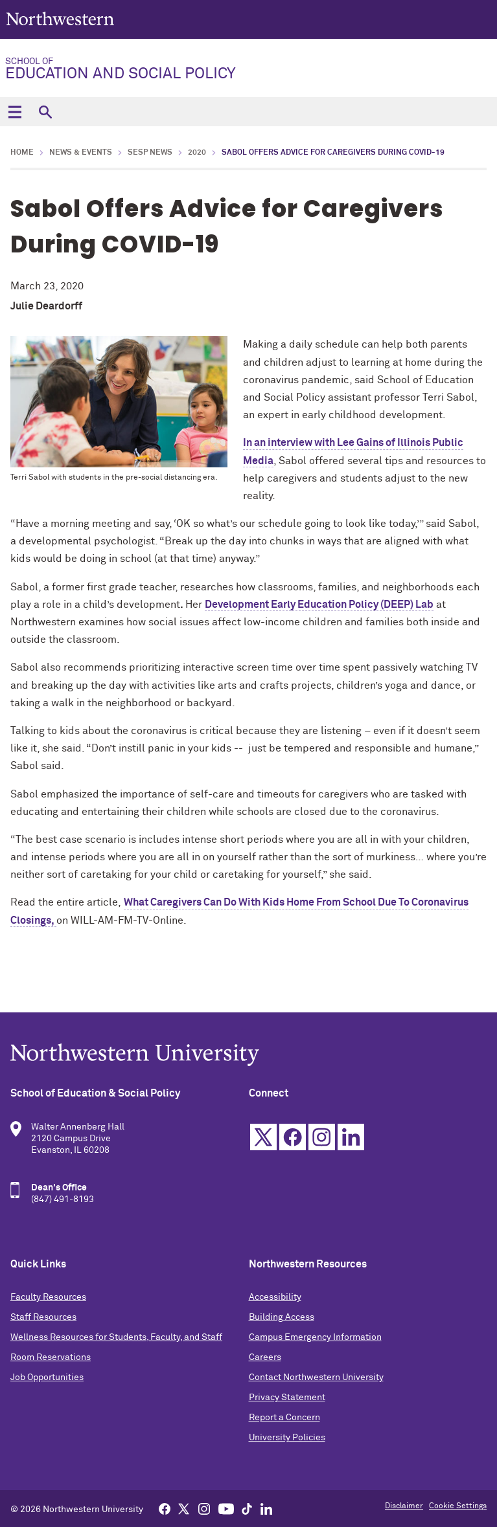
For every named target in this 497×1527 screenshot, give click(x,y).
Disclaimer (404, 1506)
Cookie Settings (458, 1506)
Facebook (292, 1137)
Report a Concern (284, 1417)
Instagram (321, 1137)
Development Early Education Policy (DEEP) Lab (319, 604)
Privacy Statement (287, 1397)
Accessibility (275, 1297)
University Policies (287, 1437)
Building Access (281, 1317)
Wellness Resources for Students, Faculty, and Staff (116, 1337)
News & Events (80, 153)
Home (22, 153)
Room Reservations (50, 1357)
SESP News (150, 153)
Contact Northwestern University (316, 1377)
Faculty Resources (48, 1297)
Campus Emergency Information (315, 1337)
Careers (265, 1357)
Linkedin (351, 1137)
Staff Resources (43, 1317)
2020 (197, 153)
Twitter (263, 1137)
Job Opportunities (47, 1377)
